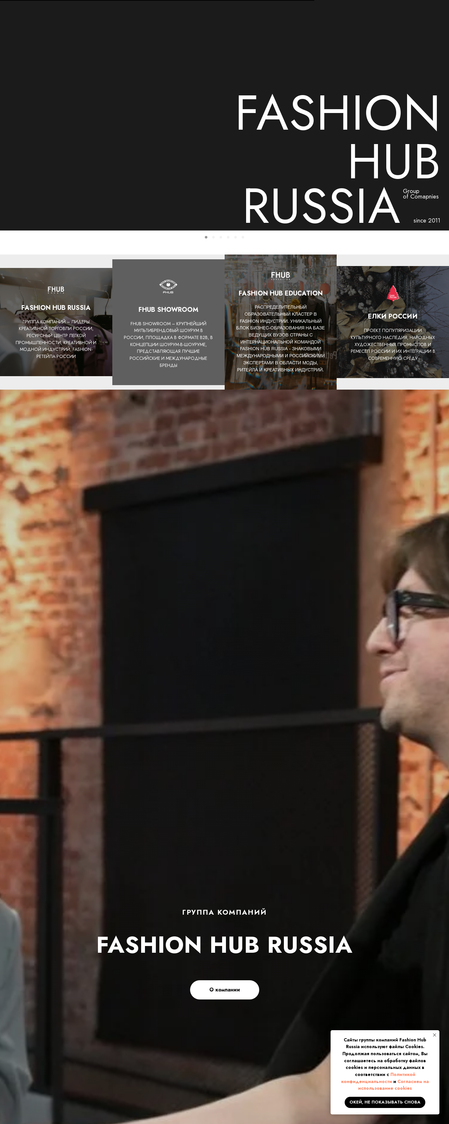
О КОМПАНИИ (78, 40)
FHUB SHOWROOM (297, 40)
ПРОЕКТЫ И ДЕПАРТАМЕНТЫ (209, 40)
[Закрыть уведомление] (434, 1035)
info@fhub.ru (354, 21)
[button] (415, 18)
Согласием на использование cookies (393, 1085)
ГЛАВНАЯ (25, 40)
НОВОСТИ (133, 40)
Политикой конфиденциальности (378, 1078)
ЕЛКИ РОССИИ (363, 40)
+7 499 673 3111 (360, 14)
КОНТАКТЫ (421, 40)
